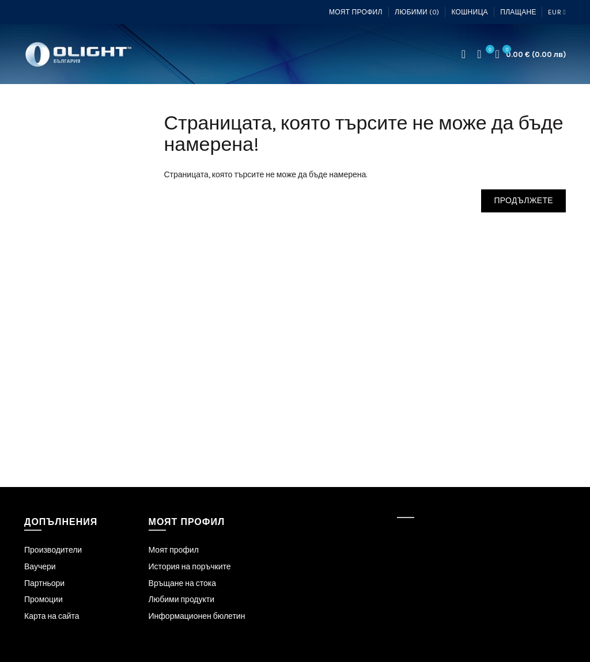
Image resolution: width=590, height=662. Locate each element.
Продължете (523, 201)
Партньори (44, 583)
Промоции (43, 599)
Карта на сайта (52, 616)
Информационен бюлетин (197, 616)
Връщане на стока (182, 583)
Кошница (469, 12)
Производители (53, 550)
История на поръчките (190, 567)
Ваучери (40, 567)
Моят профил (356, 12)
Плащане (518, 12)
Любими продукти (182, 599)
